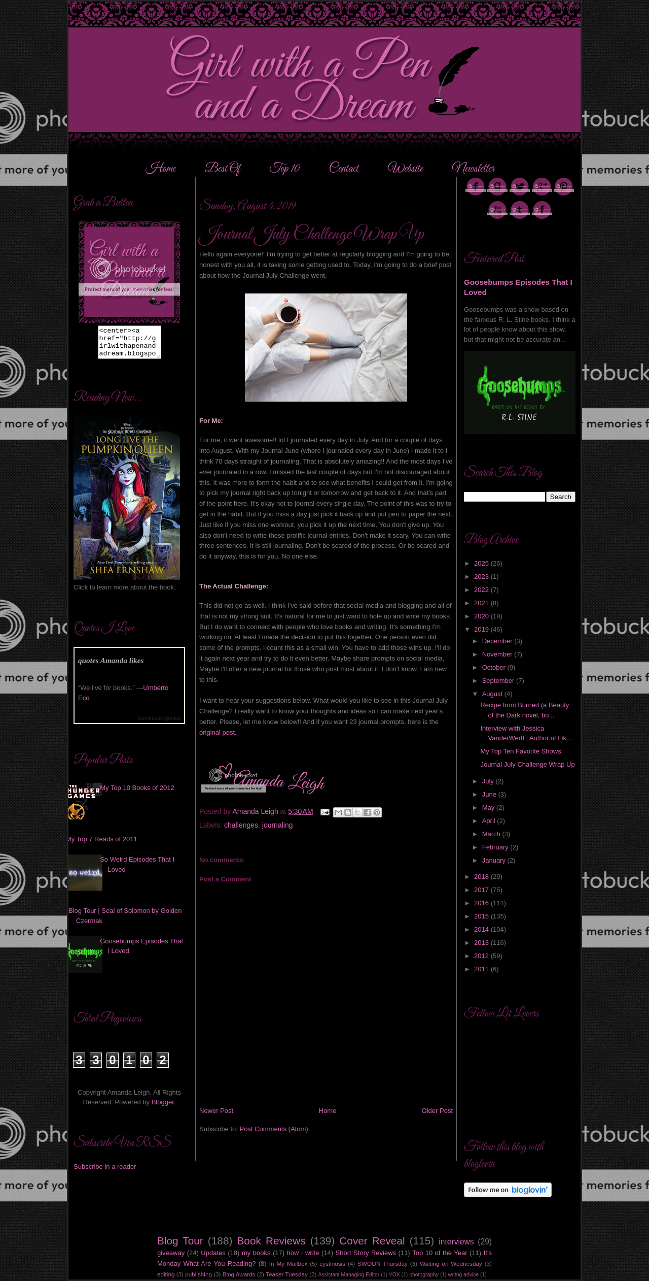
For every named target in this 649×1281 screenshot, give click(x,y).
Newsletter (473, 169)
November (498, 654)
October (495, 667)
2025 (482, 563)
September (499, 680)
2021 (482, 603)
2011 (482, 969)
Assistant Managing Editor (349, 1274)
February (496, 847)
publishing (198, 1274)
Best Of (223, 169)
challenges (241, 825)
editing (165, 1274)
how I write (303, 1253)
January (495, 860)
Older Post (437, 1110)
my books (256, 1253)
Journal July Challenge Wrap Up (527, 764)
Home (160, 169)
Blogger (163, 1108)
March (492, 834)
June (490, 794)
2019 (482, 629)
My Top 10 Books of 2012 (137, 794)
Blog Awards (239, 1274)
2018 (482, 876)
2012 (482, 956)
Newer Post (216, 1110)
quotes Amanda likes (111, 666)
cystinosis (332, 1263)
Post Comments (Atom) (274, 1129)
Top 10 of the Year (439, 1253)
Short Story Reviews (366, 1253)
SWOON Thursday (382, 1263)
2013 (482, 942)
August (493, 694)
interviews (456, 1241)
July (489, 781)
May (489, 807)
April (489, 821)
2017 (482, 890)
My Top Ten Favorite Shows (520, 751)
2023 (482, 576)
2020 (482, 616)
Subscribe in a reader (105, 1172)
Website (405, 169)
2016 (482, 903)
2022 (482, 590)
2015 (482, 916)
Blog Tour (180, 1240)
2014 (482, 929)
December (498, 641)
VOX (394, 1274)
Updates (213, 1253)
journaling (277, 825)
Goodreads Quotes (159, 724)
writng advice (463, 1274)
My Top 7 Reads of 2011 (101, 845)
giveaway (171, 1253)
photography (424, 1274)
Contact (343, 169)
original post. (218, 732)
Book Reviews (271, 1240)
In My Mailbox (288, 1263)
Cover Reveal (372, 1240)
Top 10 (285, 169)
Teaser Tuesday (287, 1274)
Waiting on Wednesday (451, 1263)
